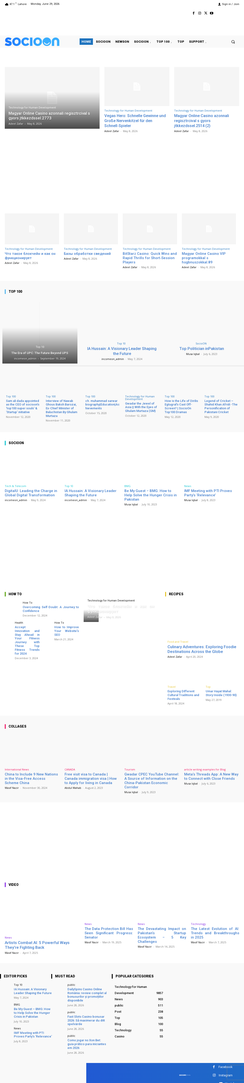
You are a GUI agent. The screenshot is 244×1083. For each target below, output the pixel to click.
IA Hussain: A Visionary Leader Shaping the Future (121, 350)
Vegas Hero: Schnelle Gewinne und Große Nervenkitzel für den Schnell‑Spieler (136, 120)
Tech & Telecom (15, 485)
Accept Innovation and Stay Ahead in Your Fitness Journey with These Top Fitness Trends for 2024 (27, 639)
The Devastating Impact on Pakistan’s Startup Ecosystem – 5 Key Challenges (162, 934)
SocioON (201, 343)
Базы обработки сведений (87, 253)
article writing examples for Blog (205, 769)
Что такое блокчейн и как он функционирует (30, 255)
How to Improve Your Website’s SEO (66, 630)
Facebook (226, 1066)
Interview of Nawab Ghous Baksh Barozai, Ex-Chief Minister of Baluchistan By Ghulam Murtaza (61, 408)
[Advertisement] (122, 171)
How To (27, 602)
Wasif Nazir (12, 787)
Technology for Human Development (32, 107)
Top (208, 686)
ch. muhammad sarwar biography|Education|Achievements (102, 404)
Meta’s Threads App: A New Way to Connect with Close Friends (211, 776)
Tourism (129, 769)
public (71, 984)
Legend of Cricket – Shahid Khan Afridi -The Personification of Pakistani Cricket (221, 406)
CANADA (70, 769)
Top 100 (11, 396)
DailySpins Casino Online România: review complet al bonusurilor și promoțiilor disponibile (86, 994)
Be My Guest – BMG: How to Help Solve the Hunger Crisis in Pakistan (150, 494)
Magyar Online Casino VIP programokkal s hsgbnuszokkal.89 (204, 257)
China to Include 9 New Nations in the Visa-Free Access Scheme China (31, 778)
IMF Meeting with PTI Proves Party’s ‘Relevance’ (208, 492)
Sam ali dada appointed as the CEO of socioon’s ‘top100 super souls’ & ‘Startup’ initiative (22, 406)
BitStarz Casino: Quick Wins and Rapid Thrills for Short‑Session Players (150, 257)
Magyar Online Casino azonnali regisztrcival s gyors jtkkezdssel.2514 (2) (201, 120)
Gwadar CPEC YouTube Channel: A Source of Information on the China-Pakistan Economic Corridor (151, 780)
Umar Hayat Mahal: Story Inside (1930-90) (221, 692)
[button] (233, 42)
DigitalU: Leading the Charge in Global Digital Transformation (31, 492)
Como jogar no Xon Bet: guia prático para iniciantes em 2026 (86, 1043)
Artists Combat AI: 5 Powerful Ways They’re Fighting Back (37, 944)
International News (17, 769)
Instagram (226, 1074)
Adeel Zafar (111, 130)
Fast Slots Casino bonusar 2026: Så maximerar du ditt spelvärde (86, 1019)
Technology (198, 923)
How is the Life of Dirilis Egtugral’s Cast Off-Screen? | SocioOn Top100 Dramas (181, 406)
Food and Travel (178, 641)
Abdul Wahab (73, 787)
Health (19, 622)
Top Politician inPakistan (201, 348)
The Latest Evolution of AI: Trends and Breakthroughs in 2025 (215, 932)
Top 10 (40, 346)
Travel (172, 686)
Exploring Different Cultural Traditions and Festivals (183, 694)
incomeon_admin (113, 358)
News (187, 485)
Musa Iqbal (193, 353)
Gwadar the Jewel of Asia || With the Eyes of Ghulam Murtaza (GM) (141, 406)
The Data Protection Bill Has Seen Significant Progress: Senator (109, 932)
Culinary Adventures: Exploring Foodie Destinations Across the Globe (202, 648)
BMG (127, 485)
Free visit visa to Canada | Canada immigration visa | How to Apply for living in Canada (91, 778)
